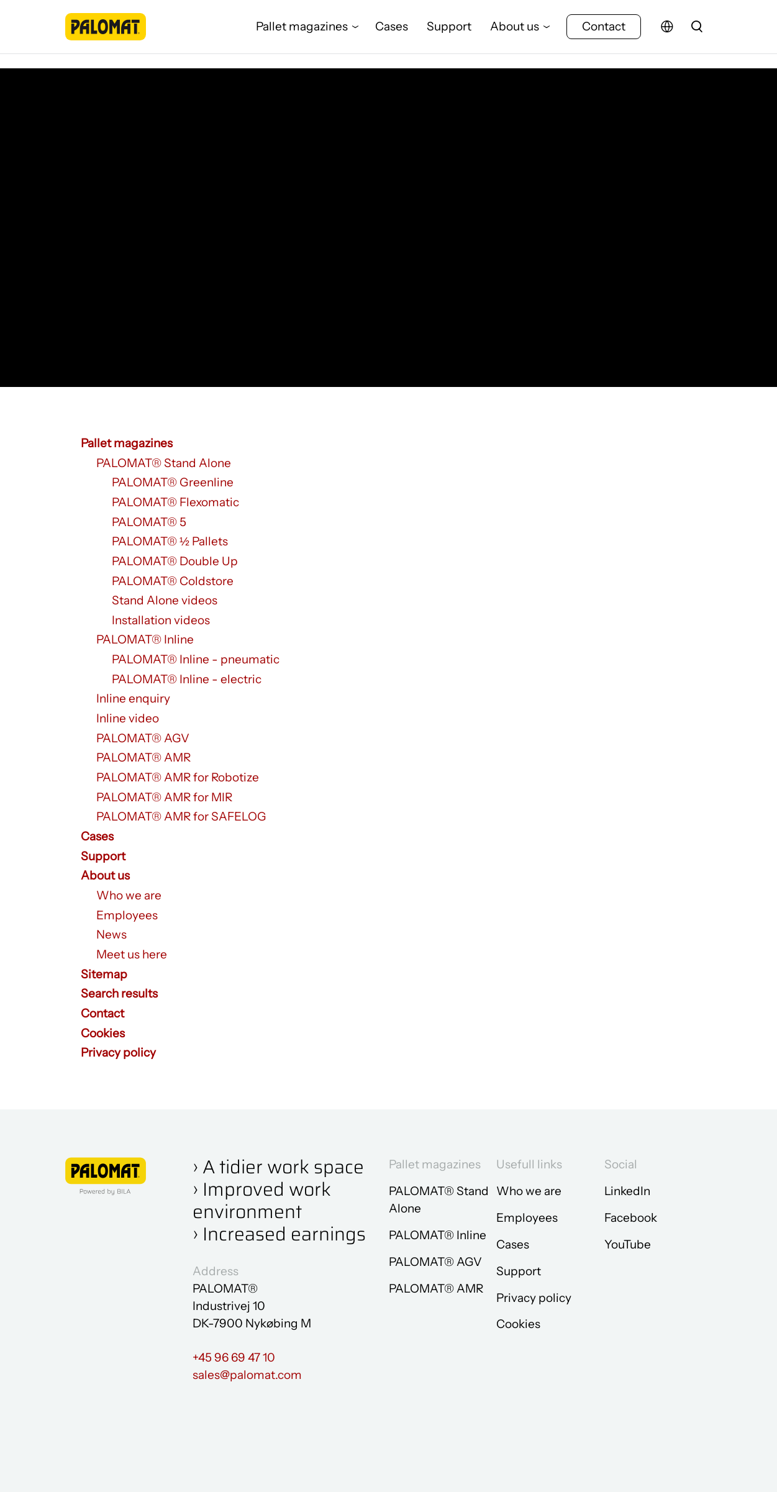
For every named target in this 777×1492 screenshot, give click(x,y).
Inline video (127, 718)
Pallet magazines (302, 34)
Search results (119, 993)
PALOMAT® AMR (143, 757)
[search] (696, 34)
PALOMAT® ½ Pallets (170, 541)
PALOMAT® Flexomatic (175, 502)
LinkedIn (627, 1191)
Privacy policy (118, 1052)
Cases (391, 34)
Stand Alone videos (164, 600)
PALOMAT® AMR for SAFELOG (181, 816)
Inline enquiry (133, 698)
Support (449, 34)
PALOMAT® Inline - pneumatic (195, 659)
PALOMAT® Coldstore (173, 581)
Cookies (103, 1033)
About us (514, 34)
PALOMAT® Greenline (173, 482)
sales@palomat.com (247, 1375)
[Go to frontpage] (105, 33)
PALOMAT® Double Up (175, 561)
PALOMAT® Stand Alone (163, 463)
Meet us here (131, 954)
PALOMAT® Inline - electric (186, 679)
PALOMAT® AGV (142, 738)
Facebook (630, 1218)
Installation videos (161, 620)
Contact (603, 34)
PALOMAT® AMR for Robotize (177, 777)
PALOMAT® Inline (145, 639)
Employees (127, 915)
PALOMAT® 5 (149, 522)
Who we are (128, 895)
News (111, 934)
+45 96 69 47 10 (234, 1357)
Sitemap (104, 974)
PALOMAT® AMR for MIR (164, 797)
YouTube (627, 1244)
